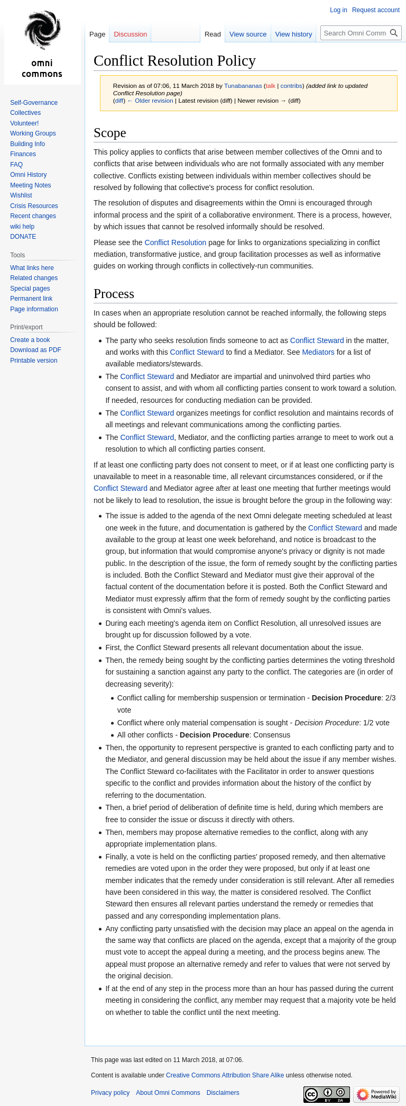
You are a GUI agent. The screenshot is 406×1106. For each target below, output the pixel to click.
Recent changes (33, 216)
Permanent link (31, 298)
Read (213, 34)
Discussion (130, 34)
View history (293, 34)
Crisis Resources (34, 206)
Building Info (27, 144)
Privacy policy (110, 1092)
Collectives (25, 112)
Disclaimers (223, 1092)
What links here (32, 268)
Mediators (318, 352)
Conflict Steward (317, 340)
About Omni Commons (168, 1092)
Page (97, 34)
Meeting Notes (30, 185)
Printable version (33, 360)
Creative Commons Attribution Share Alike (225, 1075)
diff (119, 100)
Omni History (28, 174)
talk (270, 85)
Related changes (34, 278)
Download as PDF (35, 350)
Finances (23, 154)
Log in (338, 10)
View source (248, 34)
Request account (376, 10)
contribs (291, 85)
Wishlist (21, 195)
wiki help (22, 226)
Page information (34, 309)
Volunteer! (24, 123)
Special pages (30, 288)
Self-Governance (34, 102)
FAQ (16, 164)
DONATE (23, 236)
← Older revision (150, 100)
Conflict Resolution (176, 242)
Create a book (30, 340)
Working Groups (33, 133)
